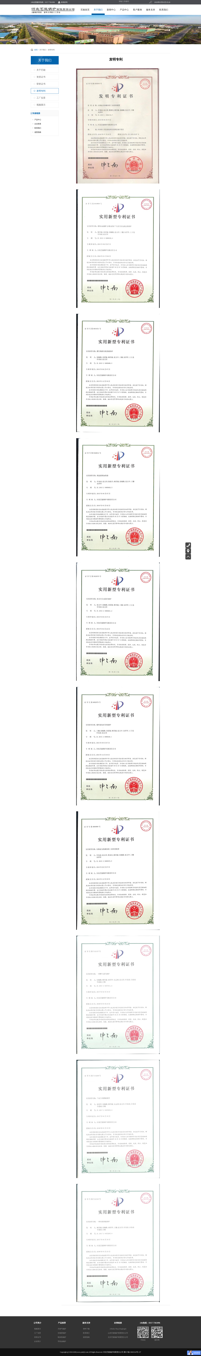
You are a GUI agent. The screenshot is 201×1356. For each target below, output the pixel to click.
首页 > (36, 50)
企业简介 (37, 1341)
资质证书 (41, 77)
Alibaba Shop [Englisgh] (118, 1329)
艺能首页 (85, 10)
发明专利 (41, 91)
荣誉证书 (41, 84)
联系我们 (163, 10)
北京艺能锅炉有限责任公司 (118, 1337)
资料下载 (86, 1329)
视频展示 (41, 105)
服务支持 (150, 10)
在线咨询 (64, 2)
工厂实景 (41, 98)
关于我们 (98, 10)
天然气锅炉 (62, 1329)
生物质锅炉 (62, 1333)
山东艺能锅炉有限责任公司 (118, 1333)
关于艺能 (41, 70)
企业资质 (37, 124)
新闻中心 (111, 10)
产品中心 (124, 10)
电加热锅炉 (62, 1337)
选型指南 (37, 132)
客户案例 (137, 10)
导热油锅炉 (62, 1341)
